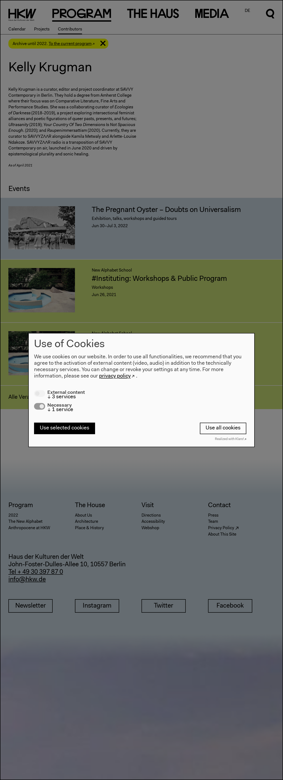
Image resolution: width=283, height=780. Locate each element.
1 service (60, 409)
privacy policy (115, 376)
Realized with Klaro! (229, 439)
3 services (61, 397)
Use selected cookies (64, 428)
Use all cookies (223, 428)
